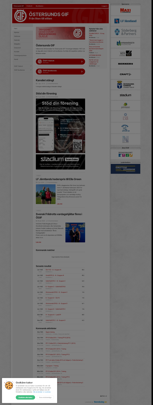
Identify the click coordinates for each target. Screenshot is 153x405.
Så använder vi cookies (42, 392)
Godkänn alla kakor (25, 397)
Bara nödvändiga (45, 397)
